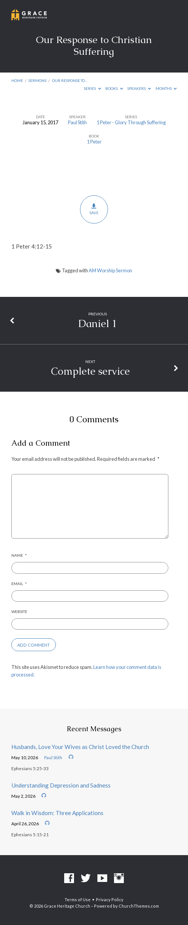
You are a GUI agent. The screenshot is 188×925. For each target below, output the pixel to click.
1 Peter (94, 142)
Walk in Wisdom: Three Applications (57, 812)
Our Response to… (70, 80)
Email (19, 583)
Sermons (37, 80)
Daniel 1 (97, 323)
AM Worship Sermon (110, 270)
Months (166, 88)
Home (17, 80)
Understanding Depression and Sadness (61, 785)
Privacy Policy (109, 899)
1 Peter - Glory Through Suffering (131, 122)
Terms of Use (78, 899)
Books (114, 88)
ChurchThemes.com (139, 905)
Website (19, 611)
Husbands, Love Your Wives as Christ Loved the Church (80, 746)
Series (92, 88)
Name (19, 555)
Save (94, 209)
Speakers (139, 88)
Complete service (90, 371)
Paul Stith (77, 122)
